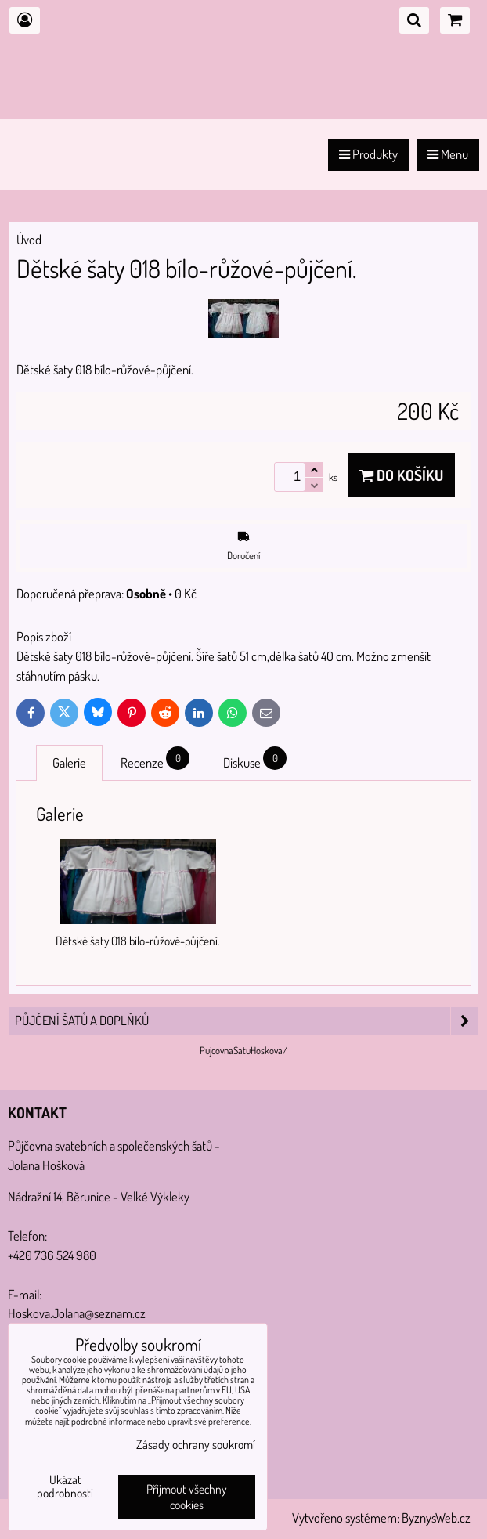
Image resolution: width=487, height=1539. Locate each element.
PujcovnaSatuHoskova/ (243, 1050)
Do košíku (401, 475)
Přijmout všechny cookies (186, 1496)
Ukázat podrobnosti (65, 1486)
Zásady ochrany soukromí (195, 1444)
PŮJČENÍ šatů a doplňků (246, 1021)
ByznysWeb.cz (436, 1517)
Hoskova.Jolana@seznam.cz (77, 1313)
